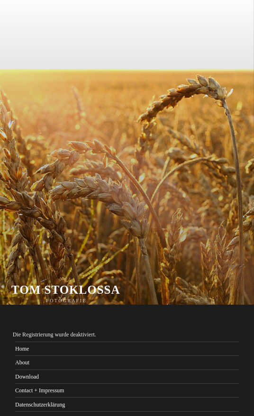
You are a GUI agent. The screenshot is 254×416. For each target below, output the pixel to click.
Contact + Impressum (39, 390)
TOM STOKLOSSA (65, 289)
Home (22, 348)
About (22, 362)
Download (27, 376)
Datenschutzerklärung (40, 404)
